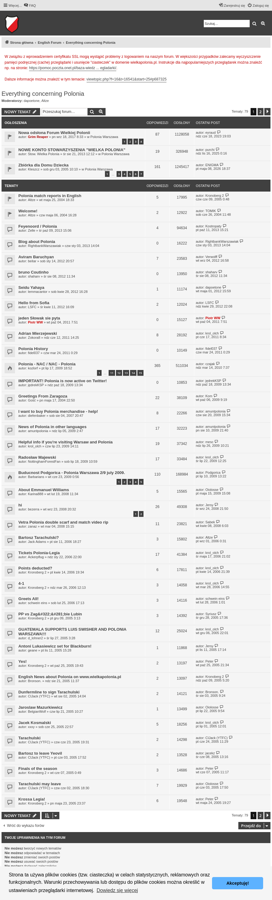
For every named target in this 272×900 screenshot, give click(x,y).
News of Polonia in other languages (52, 426)
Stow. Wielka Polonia (43, 154)
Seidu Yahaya (31, 287)
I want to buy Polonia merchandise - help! (58, 411)
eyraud (210, 132)
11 (111, 373)
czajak (210, 364)
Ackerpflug (36, 557)
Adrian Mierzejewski (37, 333)
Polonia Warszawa (104, 137)
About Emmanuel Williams (43, 489)
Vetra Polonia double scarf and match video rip (63, 522)
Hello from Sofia (33, 303)
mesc (209, 442)
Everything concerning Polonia (43, 93)
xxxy (31, 727)
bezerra (33, 509)
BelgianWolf (37, 711)
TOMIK (210, 211)
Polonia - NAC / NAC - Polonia (47, 364)
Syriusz (210, 614)
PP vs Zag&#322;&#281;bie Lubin (50, 614)
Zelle (31, 230)
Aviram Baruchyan (36, 257)
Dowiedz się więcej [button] (117, 890)
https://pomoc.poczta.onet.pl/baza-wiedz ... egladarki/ (72, 68)
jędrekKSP (36, 385)
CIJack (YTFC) (39, 696)
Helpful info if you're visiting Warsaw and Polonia (65, 442)
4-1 (21, 583)
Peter (209, 661)
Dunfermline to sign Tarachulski (49, 692)
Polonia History (33, 348)
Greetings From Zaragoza (42, 396)
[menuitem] (30, 5)
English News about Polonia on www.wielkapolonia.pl (69, 676)
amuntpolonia (215, 411)
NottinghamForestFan (44, 461)
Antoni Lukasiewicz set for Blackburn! (54, 646)
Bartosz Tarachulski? (38, 537)
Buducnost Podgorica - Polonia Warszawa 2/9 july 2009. (71, 472)
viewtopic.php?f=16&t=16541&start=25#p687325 (127, 79)
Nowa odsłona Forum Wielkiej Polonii (54, 132)
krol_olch (212, 333)
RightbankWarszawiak (44, 246)
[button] (267, 111)
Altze (45, 101)
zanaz (32, 526)
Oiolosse (211, 489)
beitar (32, 261)
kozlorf (33, 368)
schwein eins (37, 603)
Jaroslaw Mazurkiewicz (40, 707)
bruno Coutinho (33, 272)
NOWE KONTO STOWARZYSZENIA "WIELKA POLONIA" (71, 150)
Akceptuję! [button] (237, 883)
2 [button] (260, 111)
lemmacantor (37, 291)
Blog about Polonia (36, 241)
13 (126, 373)
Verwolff (211, 257)
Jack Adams (37, 541)
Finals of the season (37, 768)
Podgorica (213, 472)
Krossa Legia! (31, 799)
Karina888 (35, 494)
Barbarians (36, 477)
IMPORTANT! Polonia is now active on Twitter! (62, 381)
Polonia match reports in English (49, 195)
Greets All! (28, 598)
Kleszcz (33, 169)
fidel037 (34, 353)
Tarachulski (29, 738)
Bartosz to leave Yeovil (40, 753)
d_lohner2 (35, 638)
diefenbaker (37, 415)
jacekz (210, 753)
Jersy (209, 505)
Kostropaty (213, 226)
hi (20, 505)
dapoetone (31, 101)
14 (133, 373)
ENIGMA (211, 165)
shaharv (34, 276)
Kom (208, 396)
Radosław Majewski (37, 457)
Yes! (22, 661)
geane (32, 650)
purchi (209, 149)
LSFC (32, 307)
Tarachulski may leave (39, 784)
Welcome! (27, 211)
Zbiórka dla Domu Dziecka (43, 165)
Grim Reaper (38, 137)
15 (140, 373)
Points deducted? (35, 568)
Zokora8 (34, 337)
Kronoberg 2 (214, 195)
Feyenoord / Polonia (37, 226)
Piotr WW (35, 322)
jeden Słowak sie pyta (39, 318)
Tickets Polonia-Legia (39, 553)
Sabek (210, 522)
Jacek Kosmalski (34, 722)
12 (119, 373)
